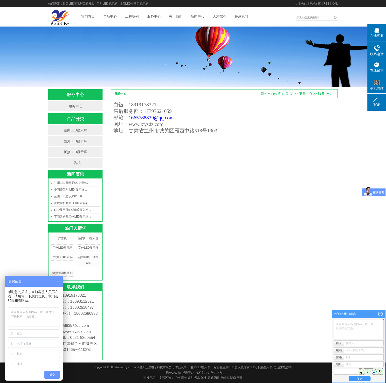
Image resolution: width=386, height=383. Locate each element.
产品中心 (110, 16)
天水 (197, 377)
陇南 (233, 377)
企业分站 (301, 3)
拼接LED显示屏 (75, 152)
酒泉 (217, 377)
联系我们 (241, 16)
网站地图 (315, 3)
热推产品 (149, 377)
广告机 (75, 163)
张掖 (204, 377)
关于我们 (175, 16)
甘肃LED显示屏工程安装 (78, 3)
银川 (190, 377)
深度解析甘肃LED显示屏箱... (72, 203)
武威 (210, 377)
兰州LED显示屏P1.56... (69, 196)
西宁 (184, 377)
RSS (327, 3)
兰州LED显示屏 (107, 3)
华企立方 (216, 372)
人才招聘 (219, 16)
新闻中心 (197, 16)
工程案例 (132, 16)
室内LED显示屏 (75, 130)
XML (335, 3)
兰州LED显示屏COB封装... (71, 183)
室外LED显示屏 (75, 141)
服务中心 (154, 16)
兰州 (177, 377)
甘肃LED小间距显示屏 (133, 3)
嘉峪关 (225, 377)
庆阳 (239, 377)
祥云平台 (188, 372)
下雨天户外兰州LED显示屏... (72, 216)
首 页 (289, 94)
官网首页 (88, 16)
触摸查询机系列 (62, 273)
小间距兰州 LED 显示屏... (70, 189)
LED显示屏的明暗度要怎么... (72, 210)
